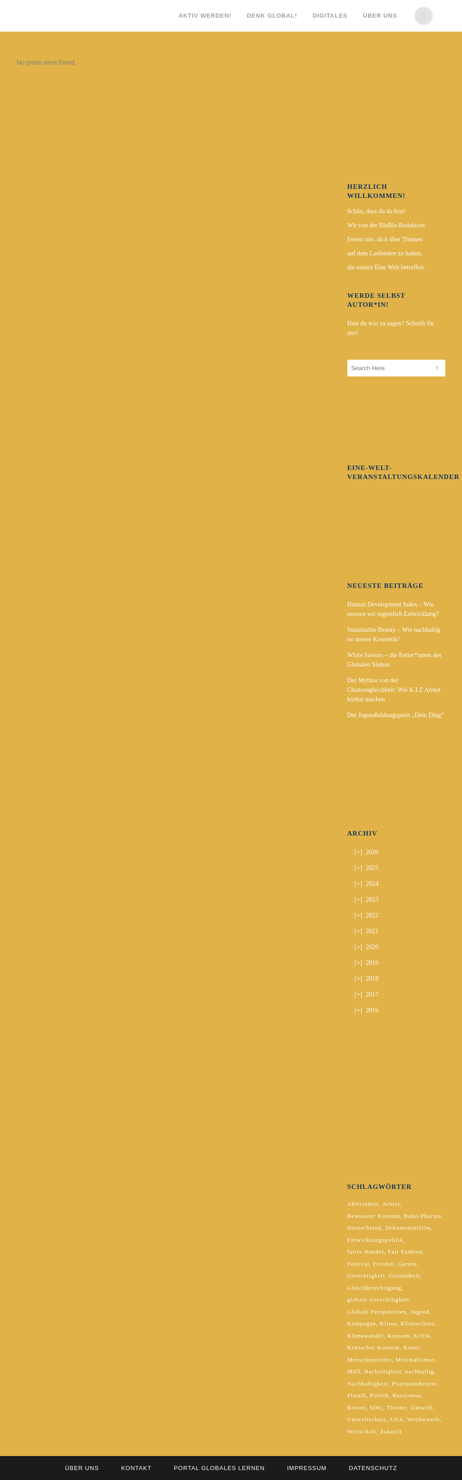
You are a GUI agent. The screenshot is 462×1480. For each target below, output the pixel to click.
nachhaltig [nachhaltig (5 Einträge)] (419, 1371)
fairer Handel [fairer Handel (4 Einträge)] (365, 1251)
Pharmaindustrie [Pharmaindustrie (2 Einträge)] (414, 1383)
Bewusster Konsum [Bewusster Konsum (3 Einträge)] (373, 1215)
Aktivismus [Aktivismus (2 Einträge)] (363, 1203)
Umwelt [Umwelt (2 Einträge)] (422, 1407)
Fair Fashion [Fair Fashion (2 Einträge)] (405, 1251)
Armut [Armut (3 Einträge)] (391, 1203)
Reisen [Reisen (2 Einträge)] (356, 1407)
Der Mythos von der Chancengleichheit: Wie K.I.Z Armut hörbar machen (394, 690)
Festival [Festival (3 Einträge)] (358, 1263)
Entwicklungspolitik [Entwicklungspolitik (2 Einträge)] (375, 1239)
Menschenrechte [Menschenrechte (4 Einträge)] (369, 1359)
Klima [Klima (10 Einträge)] (388, 1323)
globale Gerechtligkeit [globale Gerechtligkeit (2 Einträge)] (378, 1299)
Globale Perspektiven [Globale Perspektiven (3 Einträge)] (377, 1311)
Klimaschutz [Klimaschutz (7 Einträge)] (418, 1323)
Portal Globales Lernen (219, 1468)
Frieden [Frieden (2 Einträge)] (383, 1263)
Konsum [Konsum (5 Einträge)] (399, 1335)
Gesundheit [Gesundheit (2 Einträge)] (404, 1275)
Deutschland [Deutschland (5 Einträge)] (364, 1227)
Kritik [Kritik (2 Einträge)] (422, 1335)
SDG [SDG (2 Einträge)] (376, 1407)
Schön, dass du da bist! (376, 211)
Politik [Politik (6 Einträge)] (379, 1395)
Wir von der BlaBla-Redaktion (386, 225)
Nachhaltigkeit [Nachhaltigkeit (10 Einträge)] (367, 1383)
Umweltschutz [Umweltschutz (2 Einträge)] (367, 1419)
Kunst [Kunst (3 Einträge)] (411, 1347)
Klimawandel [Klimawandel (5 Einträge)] (365, 1335)
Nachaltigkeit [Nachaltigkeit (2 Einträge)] (383, 1371)
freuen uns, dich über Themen (385, 239)
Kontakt (136, 1468)
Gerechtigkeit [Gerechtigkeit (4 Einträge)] (366, 1275)
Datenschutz (373, 1468)
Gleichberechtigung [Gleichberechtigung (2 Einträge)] (374, 1287)
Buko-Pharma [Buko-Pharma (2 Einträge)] (422, 1215)
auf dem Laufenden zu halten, (385, 253)
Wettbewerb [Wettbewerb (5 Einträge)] (423, 1419)
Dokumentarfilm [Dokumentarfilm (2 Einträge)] (408, 1227)
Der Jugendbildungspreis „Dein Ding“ (395, 715)
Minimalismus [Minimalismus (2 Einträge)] (415, 1359)
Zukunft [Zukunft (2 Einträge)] (391, 1431)
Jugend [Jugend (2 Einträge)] (420, 1311)
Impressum (307, 1468)
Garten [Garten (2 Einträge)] (407, 1263)
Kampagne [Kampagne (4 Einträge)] (361, 1323)
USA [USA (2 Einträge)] (396, 1419)
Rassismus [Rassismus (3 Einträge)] (407, 1395)
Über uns (82, 1468)
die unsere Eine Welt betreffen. (386, 267)
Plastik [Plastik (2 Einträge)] (356, 1395)
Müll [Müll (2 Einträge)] (353, 1371)
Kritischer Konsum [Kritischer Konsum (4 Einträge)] (373, 1347)
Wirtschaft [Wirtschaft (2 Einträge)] (361, 1431)
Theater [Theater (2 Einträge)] (396, 1407)
